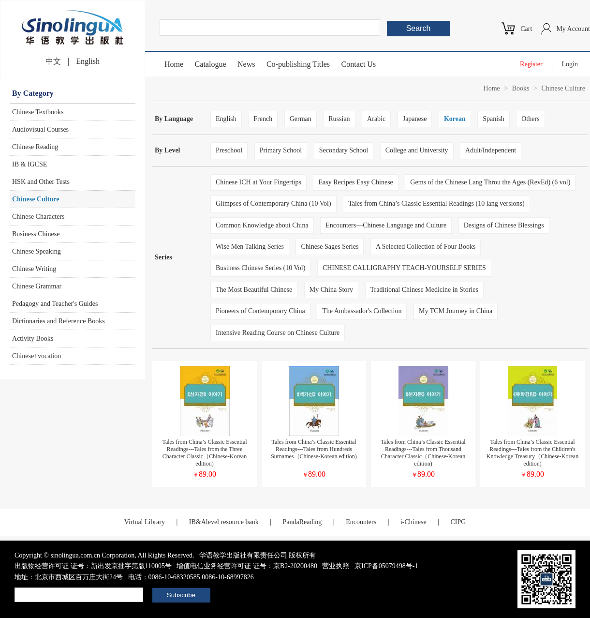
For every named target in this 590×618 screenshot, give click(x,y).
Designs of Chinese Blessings (504, 225)
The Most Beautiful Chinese (254, 289)
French (262, 118)
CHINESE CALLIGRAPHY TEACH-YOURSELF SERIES (404, 267)
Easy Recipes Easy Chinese (355, 182)
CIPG (458, 522)
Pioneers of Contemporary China (260, 311)
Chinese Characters (38, 216)
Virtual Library (144, 522)
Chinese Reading (35, 147)
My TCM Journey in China (455, 311)
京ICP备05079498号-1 (386, 566)
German (300, 118)
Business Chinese (35, 234)
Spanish (493, 118)
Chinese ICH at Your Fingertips (258, 182)
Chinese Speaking (36, 251)
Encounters (361, 522)
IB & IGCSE (29, 164)
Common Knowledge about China (262, 225)
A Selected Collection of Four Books (425, 246)
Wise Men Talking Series (250, 246)
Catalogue (210, 64)
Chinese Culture (35, 199)
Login (570, 64)
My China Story (331, 289)
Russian (339, 118)
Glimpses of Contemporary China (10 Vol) (273, 203)
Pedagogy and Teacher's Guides (55, 303)
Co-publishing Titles (298, 64)
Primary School (281, 150)
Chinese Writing (34, 268)
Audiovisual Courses (40, 129)
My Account (573, 28)
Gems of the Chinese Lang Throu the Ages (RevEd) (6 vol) (490, 182)
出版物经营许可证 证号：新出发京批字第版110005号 (93, 566)
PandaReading (302, 522)
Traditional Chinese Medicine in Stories (424, 289)
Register (531, 64)
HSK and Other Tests (41, 181)
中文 (53, 61)
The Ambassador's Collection (361, 311)
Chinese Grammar (36, 286)
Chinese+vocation (36, 356)
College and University (416, 150)
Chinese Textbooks (37, 112)
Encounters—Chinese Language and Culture (385, 225)
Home (173, 64)
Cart (526, 28)
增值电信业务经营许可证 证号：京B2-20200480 (247, 566)
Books (521, 88)
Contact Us (358, 64)
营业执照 (335, 566)
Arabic (376, 118)
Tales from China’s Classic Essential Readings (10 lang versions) (436, 203)
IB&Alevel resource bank (224, 522)
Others (530, 118)
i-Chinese (413, 522)
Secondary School (343, 150)
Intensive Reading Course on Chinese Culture (277, 332)
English (88, 61)
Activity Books (32, 338)
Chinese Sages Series (329, 246)
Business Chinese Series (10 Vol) (260, 267)
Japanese (415, 118)
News (246, 64)
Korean (455, 118)
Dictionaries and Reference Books (58, 321)
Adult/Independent (490, 150)
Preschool (229, 150)
